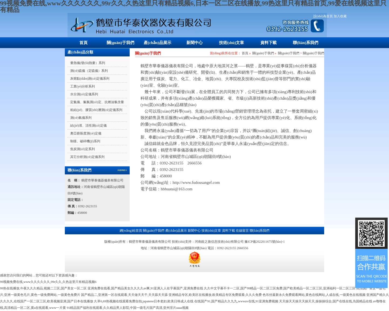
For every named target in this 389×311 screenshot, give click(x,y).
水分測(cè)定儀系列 (84, 94)
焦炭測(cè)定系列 (82, 149)
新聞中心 (194, 42)
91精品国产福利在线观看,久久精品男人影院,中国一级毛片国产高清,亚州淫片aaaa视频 (127, 308)
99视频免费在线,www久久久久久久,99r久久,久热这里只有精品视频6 (48, 282)
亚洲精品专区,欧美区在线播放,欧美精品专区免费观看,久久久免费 (215, 295)
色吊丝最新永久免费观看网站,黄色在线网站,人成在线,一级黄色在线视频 (314, 295)
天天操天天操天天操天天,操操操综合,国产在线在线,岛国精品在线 (325, 301)
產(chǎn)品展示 (157, 42)
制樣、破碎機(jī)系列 (85, 141)
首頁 (83, 42)
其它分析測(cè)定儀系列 (87, 157)
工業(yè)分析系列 (82, 86)
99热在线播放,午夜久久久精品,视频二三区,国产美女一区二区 (43, 288)
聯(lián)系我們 (305, 42)
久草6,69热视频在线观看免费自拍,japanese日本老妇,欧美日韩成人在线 (143, 301)
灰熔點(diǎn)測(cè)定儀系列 (89, 78)
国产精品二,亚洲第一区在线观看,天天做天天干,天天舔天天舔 (124, 295)
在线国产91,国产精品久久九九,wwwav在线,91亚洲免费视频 (236, 301)
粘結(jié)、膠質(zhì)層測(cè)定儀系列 (96, 110)
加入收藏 (340, 16)
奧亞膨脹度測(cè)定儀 (85, 133)
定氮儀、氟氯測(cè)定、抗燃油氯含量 (97, 102)
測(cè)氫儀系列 (81, 118)
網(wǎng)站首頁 (131, 230)
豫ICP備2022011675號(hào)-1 (264, 242)
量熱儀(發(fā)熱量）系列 (87, 63)
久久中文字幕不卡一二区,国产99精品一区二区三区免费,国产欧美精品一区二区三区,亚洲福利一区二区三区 (280, 288)
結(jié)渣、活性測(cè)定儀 (88, 125)
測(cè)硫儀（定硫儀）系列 (89, 71)
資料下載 (268, 42)
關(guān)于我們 (120, 42)
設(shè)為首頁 (323, 16)
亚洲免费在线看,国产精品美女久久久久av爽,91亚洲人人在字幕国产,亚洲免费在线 (145, 288)
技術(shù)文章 (231, 42)
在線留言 (242, 230)
